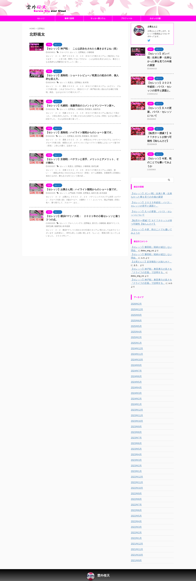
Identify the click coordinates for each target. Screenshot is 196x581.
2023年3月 (135, 453)
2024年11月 (136, 347)
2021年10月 (136, 548)
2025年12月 (136, 303)
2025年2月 (135, 331)
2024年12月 (136, 342)
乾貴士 (69, 88)
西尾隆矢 (86, 115)
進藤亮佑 (94, 115)
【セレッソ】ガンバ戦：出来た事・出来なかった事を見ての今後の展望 (159, 62)
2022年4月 (135, 515)
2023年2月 (135, 459)
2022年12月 (136, 470)
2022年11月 (136, 476)
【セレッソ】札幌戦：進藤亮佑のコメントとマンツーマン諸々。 (79, 111)
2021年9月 (135, 554)
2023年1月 (135, 464)
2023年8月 (135, 425)
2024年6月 (135, 370)
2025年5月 (135, 319)
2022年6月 (135, 503)
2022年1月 (135, 531)
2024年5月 (135, 375)
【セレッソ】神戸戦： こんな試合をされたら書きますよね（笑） (80, 53)
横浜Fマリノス (109, 230)
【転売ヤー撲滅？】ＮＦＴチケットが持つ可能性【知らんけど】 (159, 138)
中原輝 (77, 200)
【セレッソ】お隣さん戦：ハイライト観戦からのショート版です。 (80, 196)
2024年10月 (136, 353)
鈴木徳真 (100, 200)
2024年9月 (135, 358)
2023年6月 (135, 437)
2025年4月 (135, 325)
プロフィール (126, 23)
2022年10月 (136, 481)
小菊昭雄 (88, 57)
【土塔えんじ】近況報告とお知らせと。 (149, 258)
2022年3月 (135, 520)
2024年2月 (135, 392)
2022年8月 (135, 492)
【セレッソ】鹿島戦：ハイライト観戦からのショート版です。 (78, 138)
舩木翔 (83, 88)
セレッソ (41, 23)
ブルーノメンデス (74, 230)
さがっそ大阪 (155, 23)
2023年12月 (136, 403)
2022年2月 (135, 526)
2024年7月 (135, 364)
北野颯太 (80, 57)
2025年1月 (135, 336)
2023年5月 (135, 442)
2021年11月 (136, 543)
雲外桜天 (103, 569)
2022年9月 (135, 487)
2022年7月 (135, 498)
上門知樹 (70, 200)
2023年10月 (136, 414)
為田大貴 (92, 200)
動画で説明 (69, 23)
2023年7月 (135, 431)
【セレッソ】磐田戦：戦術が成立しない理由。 (152, 244)
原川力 (92, 230)
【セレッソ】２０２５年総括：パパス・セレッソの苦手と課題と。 (159, 87)
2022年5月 (135, 509)
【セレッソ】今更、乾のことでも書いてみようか (152, 228)
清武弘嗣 (92, 172)
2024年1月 (135, 397)
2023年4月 (135, 448)
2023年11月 (136, 409)
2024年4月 (135, 381)
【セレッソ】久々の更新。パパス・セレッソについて (159, 112)
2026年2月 (135, 297)
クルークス (64, 57)
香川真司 (91, 142)
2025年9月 (135, 308)
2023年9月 (135, 420)
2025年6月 (135, 314)
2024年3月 (135, 386)
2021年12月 (136, 537)
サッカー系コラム (98, 23)
